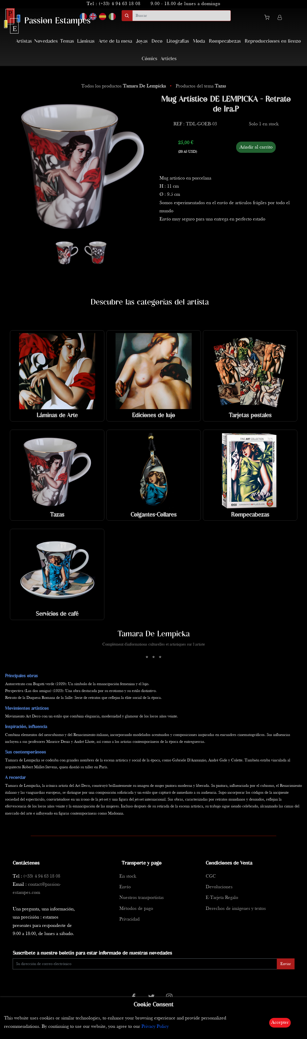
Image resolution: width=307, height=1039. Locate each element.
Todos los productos (124, 86)
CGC (211, 876)
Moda (199, 41)
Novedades (46, 41)
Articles (168, 59)
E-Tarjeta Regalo (222, 897)
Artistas (24, 41)
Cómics (149, 59)
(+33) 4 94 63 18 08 (119, 4)
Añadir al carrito (255, 147)
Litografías (178, 41)
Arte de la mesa (115, 41)
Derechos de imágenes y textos (236, 908)
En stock (127, 876)
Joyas (142, 41)
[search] (181, 15)
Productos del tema (201, 86)
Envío (125, 887)
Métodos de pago (136, 908)
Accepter (280, 1022)
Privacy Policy (155, 1026)
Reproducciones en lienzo (273, 41)
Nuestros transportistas (141, 897)
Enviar (285, 964)
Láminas (85, 41)
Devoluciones (219, 887)
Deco (157, 41)
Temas (67, 41)
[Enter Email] (145, 963)
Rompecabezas (225, 41)
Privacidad (129, 919)
